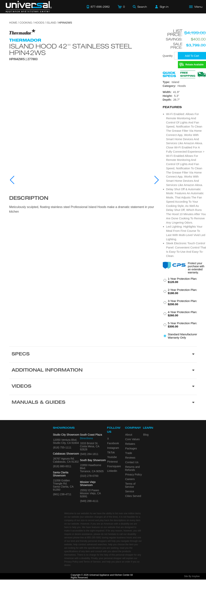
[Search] (140, 6)
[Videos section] (103, 387)
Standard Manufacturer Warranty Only (182, 336)
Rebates (130, 443)
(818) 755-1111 (62, 447)
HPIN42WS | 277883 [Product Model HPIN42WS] (23, 59)
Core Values (132, 439)
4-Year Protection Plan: (182, 313)
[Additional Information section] (103, 370)
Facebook (113, 443)
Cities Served (133, 496)
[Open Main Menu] (196, 6)
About (128, 434)
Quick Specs (169, 74)
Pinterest (112, 461)
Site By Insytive (192, 576)
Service (129, 491)
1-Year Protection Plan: (182, 280)
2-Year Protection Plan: (182, 291)
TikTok (111, 452)
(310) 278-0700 (89, 475)
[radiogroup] (184, 309)
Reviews (130, 457)
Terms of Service (130, 485)
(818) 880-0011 (62, 466)
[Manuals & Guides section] (103, 403)
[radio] (184, 281)
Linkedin (112, 470)
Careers (130, 479)
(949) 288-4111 (89, 500)
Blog (145, 434)
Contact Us (131, 462)
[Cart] (121, 6)
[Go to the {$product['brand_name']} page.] (22, 31)
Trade (128, 453)
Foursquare (114, 466)
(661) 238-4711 (62, 494)
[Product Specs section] (103, 354)
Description (28, 198)
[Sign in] (162, 6)
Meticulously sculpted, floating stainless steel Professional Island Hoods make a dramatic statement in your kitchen (81, 209)
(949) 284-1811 (89, 454)
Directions (86, 438)
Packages (131, 448)
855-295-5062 (94, 537)
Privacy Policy (133, 474)
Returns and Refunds (132, 468)
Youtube (112, 457)
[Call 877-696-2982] (98, 6)
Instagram (113, 447)
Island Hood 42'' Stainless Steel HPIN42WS (70, 49)
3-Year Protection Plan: (182, 302)
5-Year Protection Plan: (182, 325)
